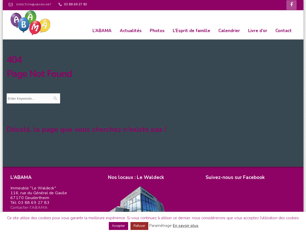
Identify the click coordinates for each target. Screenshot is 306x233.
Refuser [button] (139, 226)
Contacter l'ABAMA (29, 207)
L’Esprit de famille (191, 31)
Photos (157, 31)
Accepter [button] (118, 226)
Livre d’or (257, 31)
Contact (283, 31)
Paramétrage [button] (160, 225)
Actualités (131, 31)
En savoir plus (185, 225)
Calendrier (229, 31)
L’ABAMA (102, 31)
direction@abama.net (33, 4)
